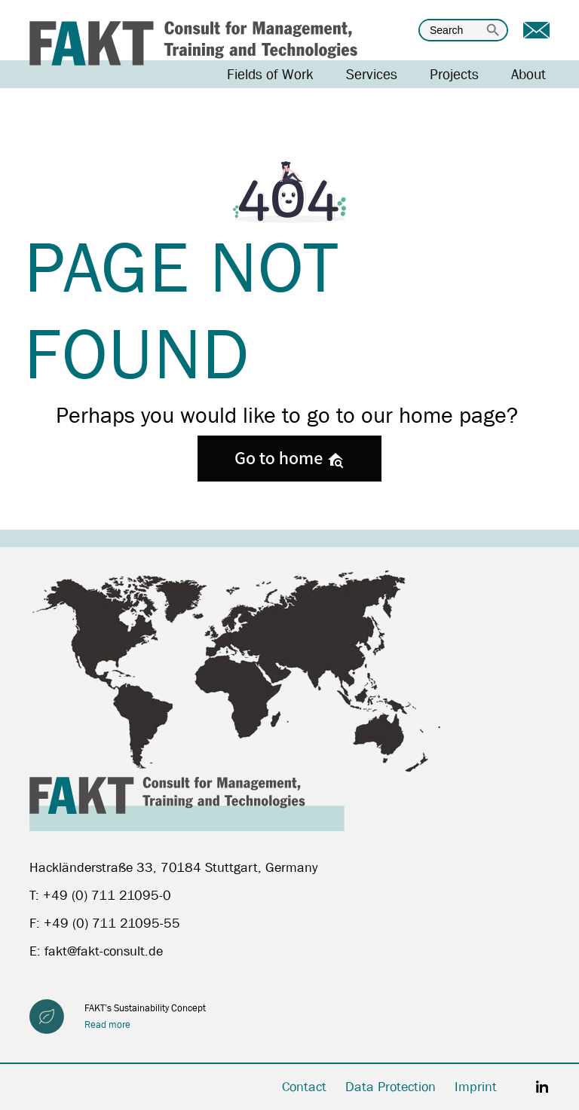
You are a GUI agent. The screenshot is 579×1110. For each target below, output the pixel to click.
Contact (304, 1086)
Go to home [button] (289, 457)
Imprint (476, 1086)
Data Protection (390, 1086)
